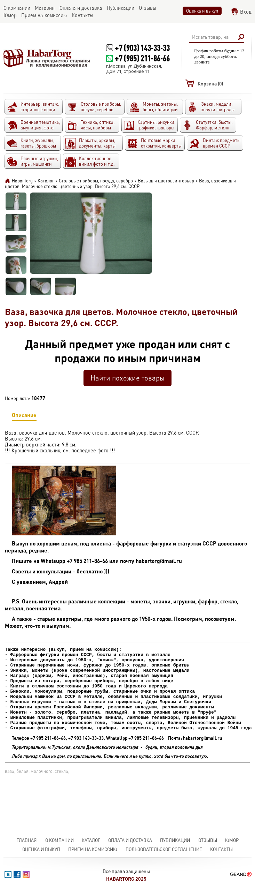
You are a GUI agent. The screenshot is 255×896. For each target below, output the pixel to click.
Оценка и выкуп (202, 11)
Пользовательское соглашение (164, 849)
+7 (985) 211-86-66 (142, 58)
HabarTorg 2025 (126, 879)
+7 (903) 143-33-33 (142, 48)
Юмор (232, 840)
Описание (24, 416)
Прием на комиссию (92, 849)
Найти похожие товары (127, 378)
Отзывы (207, 840)
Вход (246, 12)
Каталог (91, 840)
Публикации (175, 840)
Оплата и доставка (130, 840)
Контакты (221, 849)
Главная (26, 840)
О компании (59, 840)
